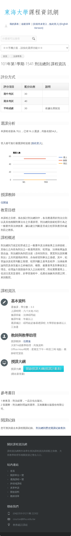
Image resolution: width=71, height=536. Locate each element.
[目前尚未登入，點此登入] (46, 24)
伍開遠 (4, 202)
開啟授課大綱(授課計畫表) (43, 369)
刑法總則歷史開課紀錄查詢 (50, 428)
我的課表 (14, 24)
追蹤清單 (25, 24)
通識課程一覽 (17, 479)
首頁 (12, 471)
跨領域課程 (16, 483)
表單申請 (14, 487)
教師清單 (14, 496)
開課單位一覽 (17, 475)
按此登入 (36, 143)
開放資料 (14, 491)
